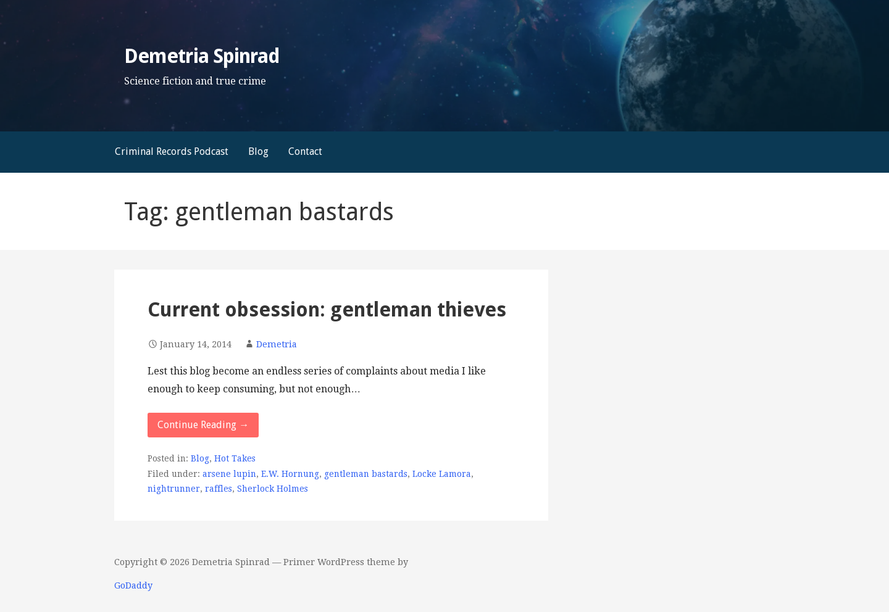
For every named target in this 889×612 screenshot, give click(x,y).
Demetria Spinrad (202, 56)
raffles (218, 489)
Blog (258, 151)
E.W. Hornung (290, 474)
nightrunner (174, 489)
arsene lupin (229, 474)
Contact (305, 151)
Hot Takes (235, 458)
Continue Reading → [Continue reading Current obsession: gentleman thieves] (203, 425)
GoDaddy (133, 585)
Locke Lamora (441, 474)
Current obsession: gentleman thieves (327, 309)
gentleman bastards (365, 474)
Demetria (276, 344)
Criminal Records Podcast (171, 151)
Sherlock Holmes (272, 489)
